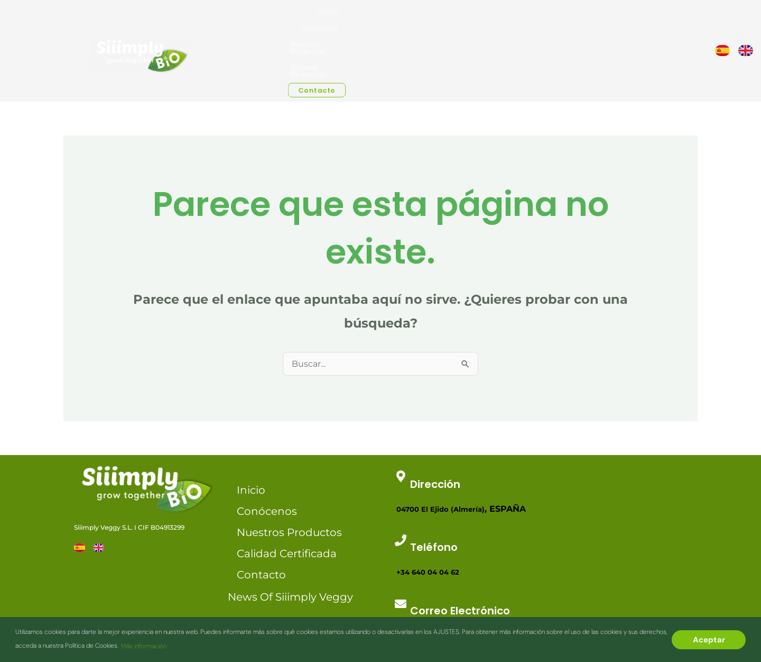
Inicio (433, 17)
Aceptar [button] (709, 639)
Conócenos (464, 17)
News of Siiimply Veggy (290, 530)
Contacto (628, 18)
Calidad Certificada (574, 17)
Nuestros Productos (514, 17)
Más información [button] (143, 646)
